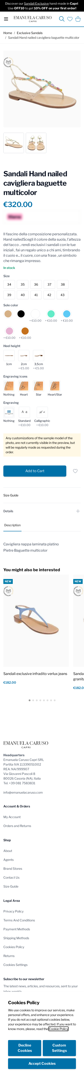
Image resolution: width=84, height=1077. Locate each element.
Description (12, 525)
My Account (12, 817)
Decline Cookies (25, 1048)
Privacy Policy (13, 911)
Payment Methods (16, 929)
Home (7, 33)
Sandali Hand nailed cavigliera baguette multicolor (43, 37)
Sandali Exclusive (36, 3)
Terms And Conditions (19, 920)
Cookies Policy (13, 947)
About (7, 851)
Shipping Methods (16, 938)
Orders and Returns (17, 826)
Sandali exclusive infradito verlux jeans (35, 674)
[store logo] (33, 19)
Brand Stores (12, 868)
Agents (8, 860)
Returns (9, 956)
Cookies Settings (15, 965)
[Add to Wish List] (75, 471)
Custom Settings (59, 1048)
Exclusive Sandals (30, 33)
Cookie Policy (58, 1029)
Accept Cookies (42, 1063)
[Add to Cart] (34, 471)
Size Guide (10, 886)
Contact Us (11, 877)
